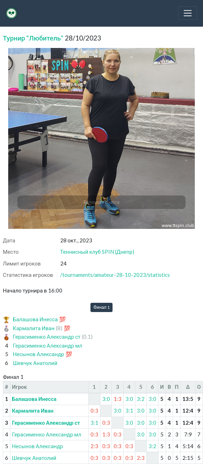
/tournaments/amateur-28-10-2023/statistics (115, 275)
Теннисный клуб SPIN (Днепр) (97, 251)
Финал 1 (101, 307)
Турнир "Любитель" (33, 38)
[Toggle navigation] (187, 13)
